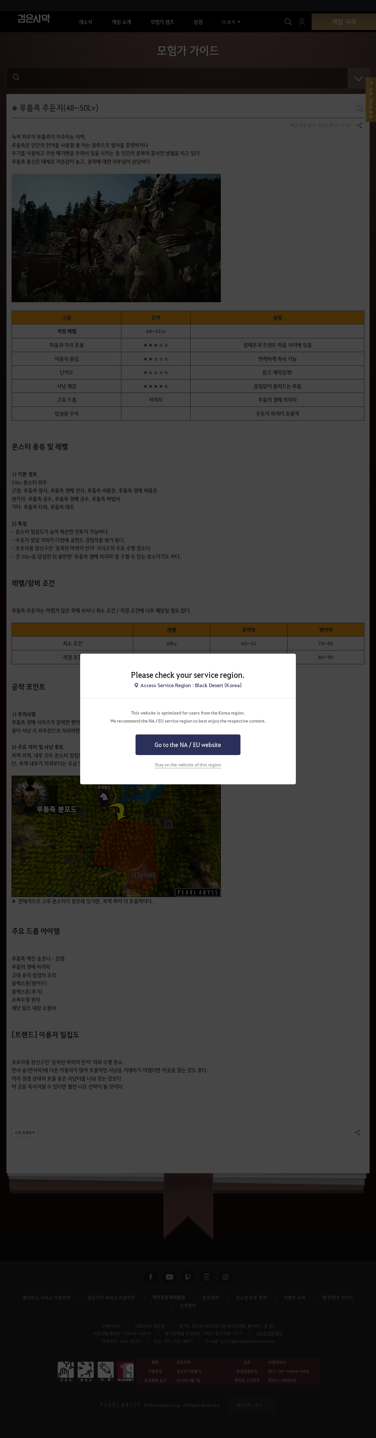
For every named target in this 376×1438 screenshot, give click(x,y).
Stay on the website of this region (188, 764)
